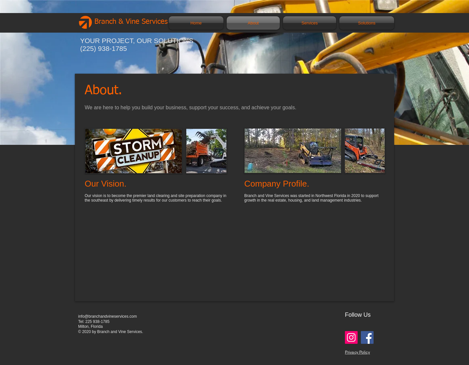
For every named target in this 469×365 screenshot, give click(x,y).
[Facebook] (367, 337)
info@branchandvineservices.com (107, 316)
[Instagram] (351, 337)
